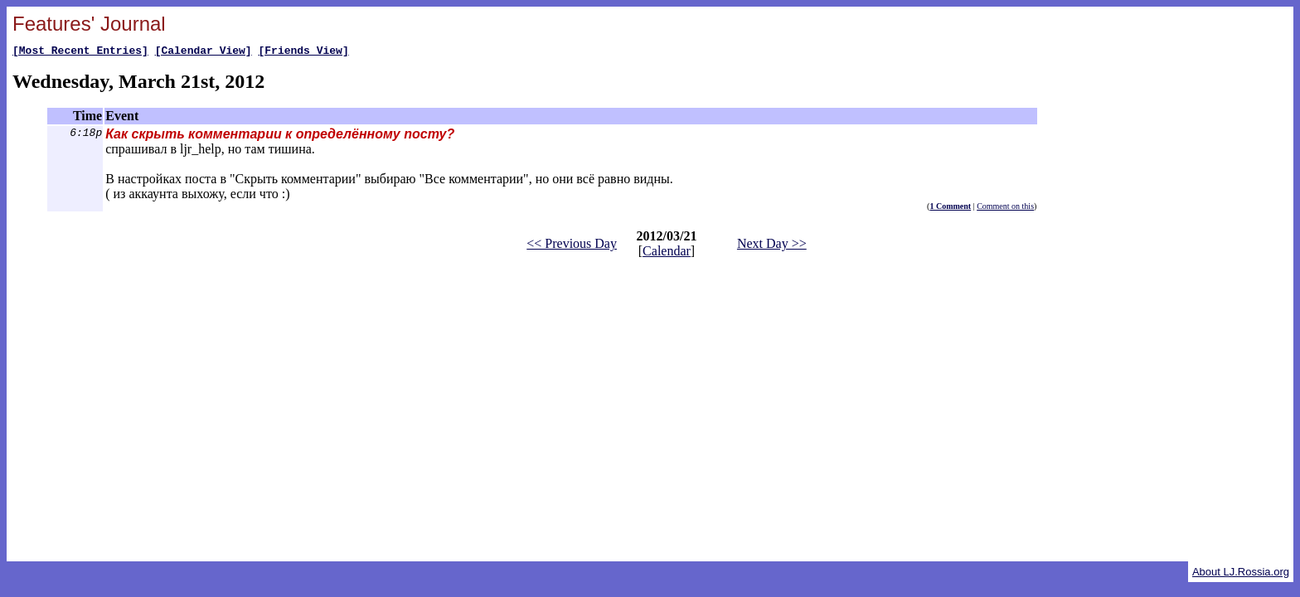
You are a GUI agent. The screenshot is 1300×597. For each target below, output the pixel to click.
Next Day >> (772, 246)
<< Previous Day (571, 246)
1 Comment (950, 208)
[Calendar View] (203, 52)
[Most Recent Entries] (80, 52)
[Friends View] (303, 52)
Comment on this (1005, 208)
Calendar (667, 253)
